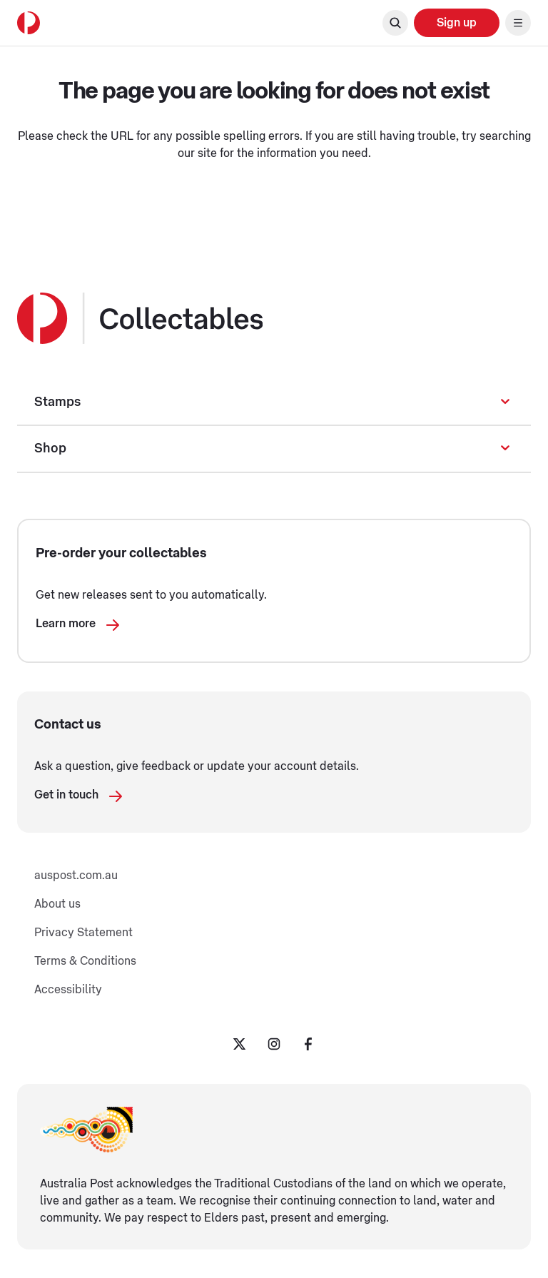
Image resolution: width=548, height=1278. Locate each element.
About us (57, 904)
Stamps (57, 401)
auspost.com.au (76, 875)
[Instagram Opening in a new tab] (274, 1044)
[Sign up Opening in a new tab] (456, 23)
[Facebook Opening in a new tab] (308, 1044)
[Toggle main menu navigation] (518, 23)
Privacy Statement (83, 932)
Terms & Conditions (85, 961)
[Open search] (395, 23)
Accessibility (68, 989)
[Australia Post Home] (28, 22)
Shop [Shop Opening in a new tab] (50, 448)
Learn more (78, 628)
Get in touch (79, 799)
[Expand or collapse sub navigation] (505, 402)
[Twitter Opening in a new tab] (239, 1044)
